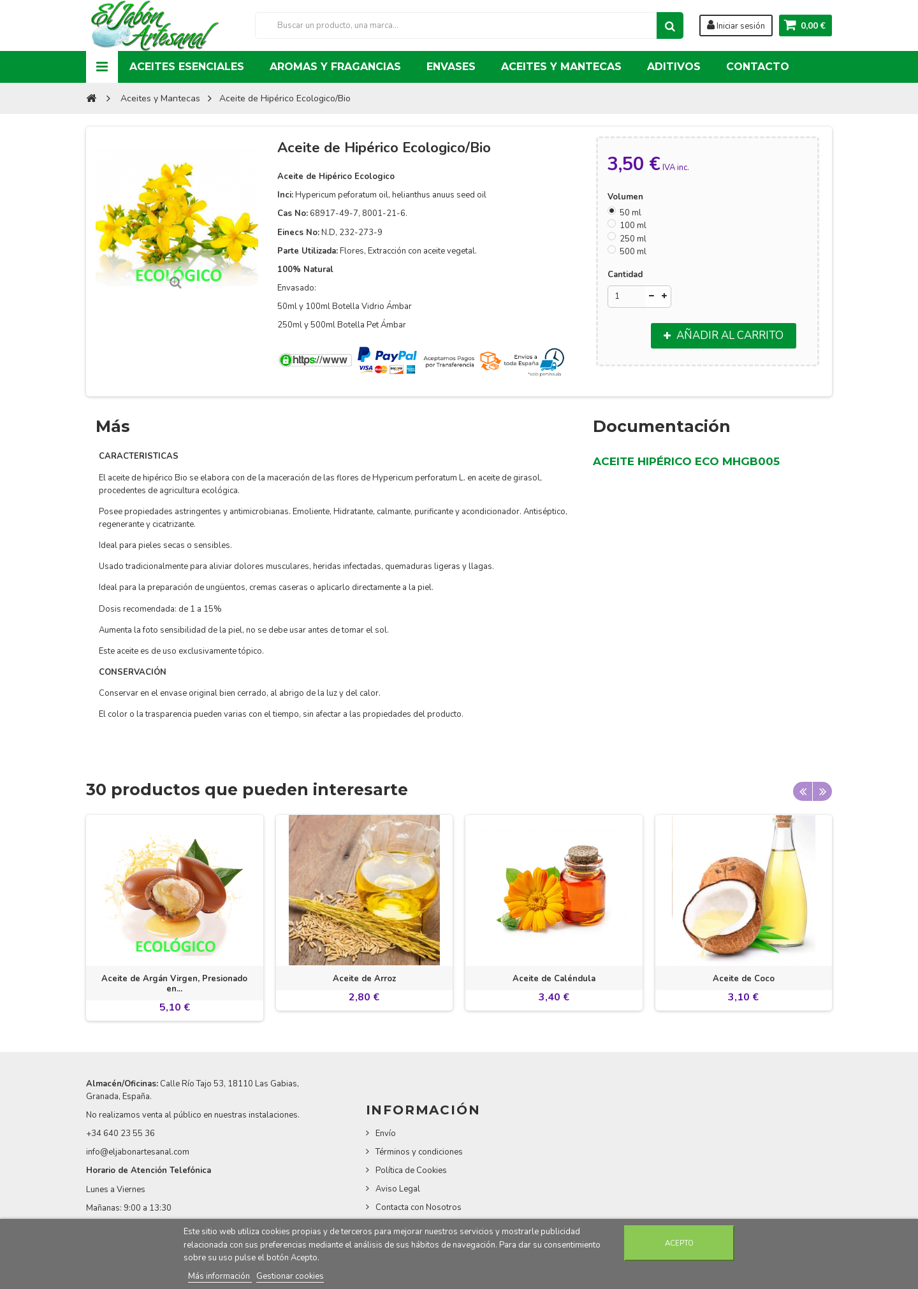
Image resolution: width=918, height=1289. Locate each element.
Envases (451, 67)
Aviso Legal (397, 1189)
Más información (220, 1276)
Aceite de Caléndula (554, 978)
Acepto (679, 1243)
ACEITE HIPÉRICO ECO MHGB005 (686, 461)
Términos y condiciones (419, 1152)
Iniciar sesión (736, 25)
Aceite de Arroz (364, 978)
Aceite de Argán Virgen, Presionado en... (174, 984)
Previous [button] (802, 791)
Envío (385, 1133)
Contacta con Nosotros (418, 1207)
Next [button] (822, 791)
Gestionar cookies (290, 1276)
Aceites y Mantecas (561, 67)
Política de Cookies (411, 1170)
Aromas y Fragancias (335, 67)
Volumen (627, 197)
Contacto (757, 67)
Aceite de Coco (744, 978)
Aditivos (674, 67)
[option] (175, 918)
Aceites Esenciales (186, 67)
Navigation (102, 67)
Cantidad (625, 274)
